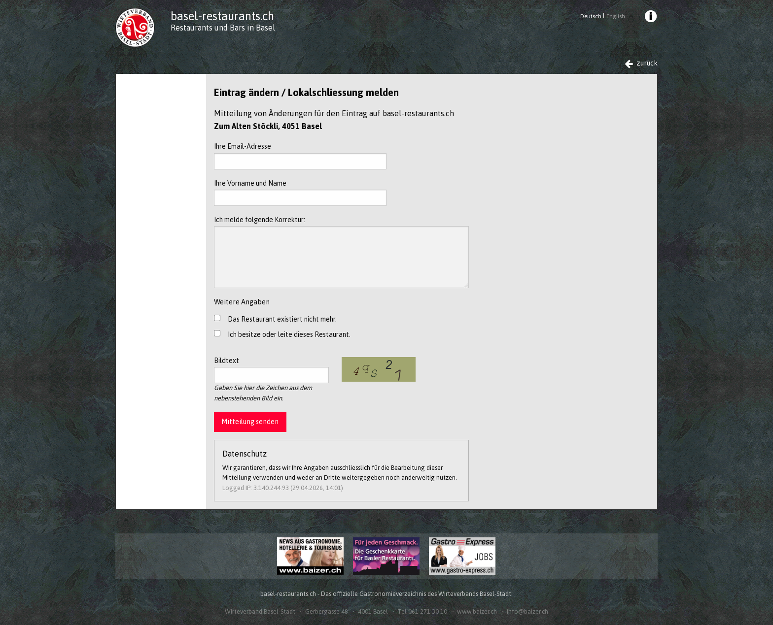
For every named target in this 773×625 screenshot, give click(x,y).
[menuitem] (650, 18)
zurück (641, 63)
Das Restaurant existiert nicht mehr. (282, 319)
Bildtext (271, 370)
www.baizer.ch (477, 611)
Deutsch (590, 16)
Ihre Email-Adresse (300, 155)
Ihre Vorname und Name (300, 192)
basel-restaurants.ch (222, 16)
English (615, 16)
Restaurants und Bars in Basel (223, 27)
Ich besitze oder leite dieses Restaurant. (289, 334)
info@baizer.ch (527, 611)
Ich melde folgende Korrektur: (341, 252)
